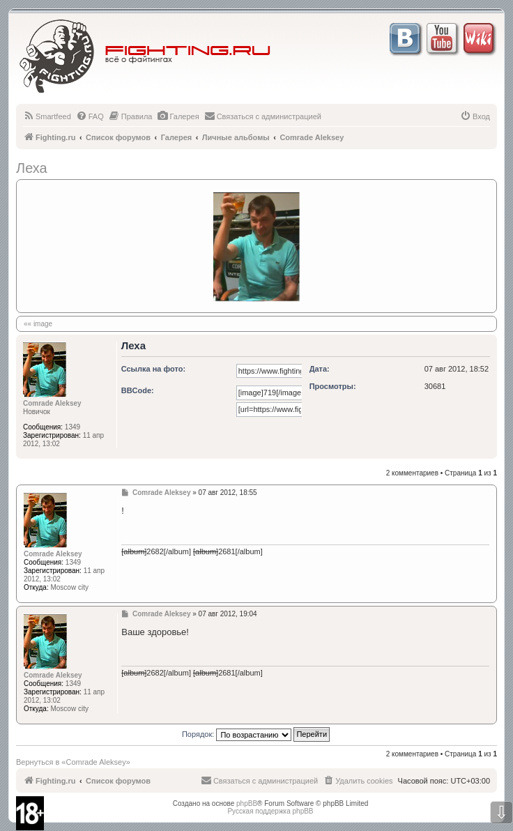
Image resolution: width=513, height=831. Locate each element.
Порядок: (256, 734)
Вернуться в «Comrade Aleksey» (73, 762)
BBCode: (137, 390)
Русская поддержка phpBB (270, 811)
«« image (38, 324)
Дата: (319, 369)
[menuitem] (47, 116)
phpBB (246, 803)
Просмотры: (332, 386)
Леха (31, 168)
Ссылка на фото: (153, 369)
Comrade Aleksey (52, 403)
